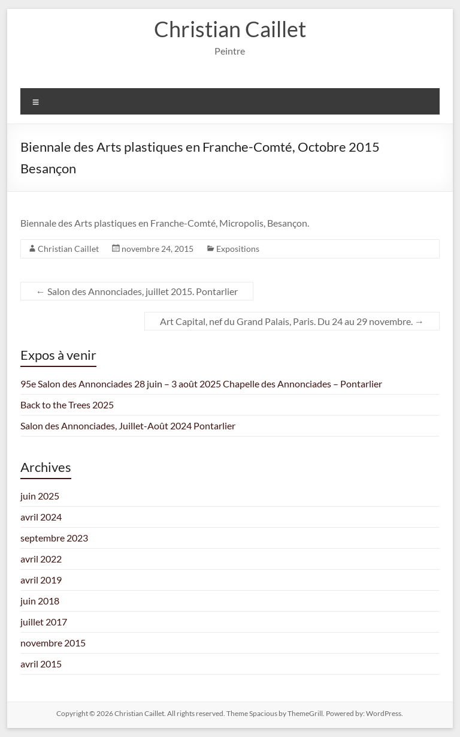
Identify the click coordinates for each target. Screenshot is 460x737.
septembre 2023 (54, 537)
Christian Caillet (230, 29)
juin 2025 (39, 495)
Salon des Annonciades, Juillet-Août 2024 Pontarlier (127, 425)
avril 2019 (41, 579)
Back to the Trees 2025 (67, 404)
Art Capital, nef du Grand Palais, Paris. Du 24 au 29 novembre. (292, 321)
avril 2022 (41, 558)
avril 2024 (41, 516)
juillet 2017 (43, 621)
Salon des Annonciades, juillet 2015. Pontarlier (137, 291)
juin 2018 (39, 600)
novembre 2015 (53, 642)
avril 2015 (41, 663)
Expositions (237, 248)
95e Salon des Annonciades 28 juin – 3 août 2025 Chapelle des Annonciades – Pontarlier (201, 383)
